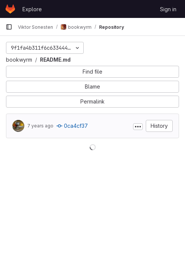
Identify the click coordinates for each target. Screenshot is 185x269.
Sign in (168, 9)
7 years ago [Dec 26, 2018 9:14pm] (40, 126)
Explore (32, 9)
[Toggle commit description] (138, 126)
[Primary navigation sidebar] (9, 27)
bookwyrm (19, 59)
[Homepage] (10, 9)
